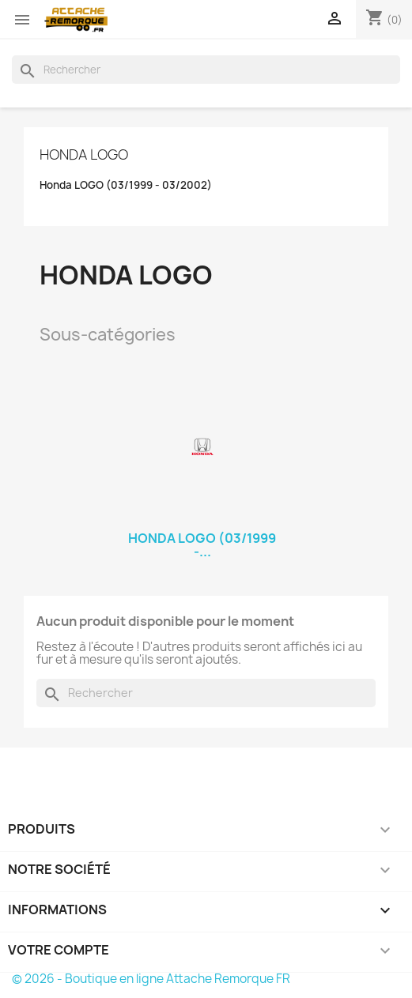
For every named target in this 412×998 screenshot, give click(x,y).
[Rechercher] (206, 69)
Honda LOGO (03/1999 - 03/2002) (126, 185)
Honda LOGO (84, 154)
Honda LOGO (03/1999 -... (202, 545)
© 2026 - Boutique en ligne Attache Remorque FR (151, 978)
